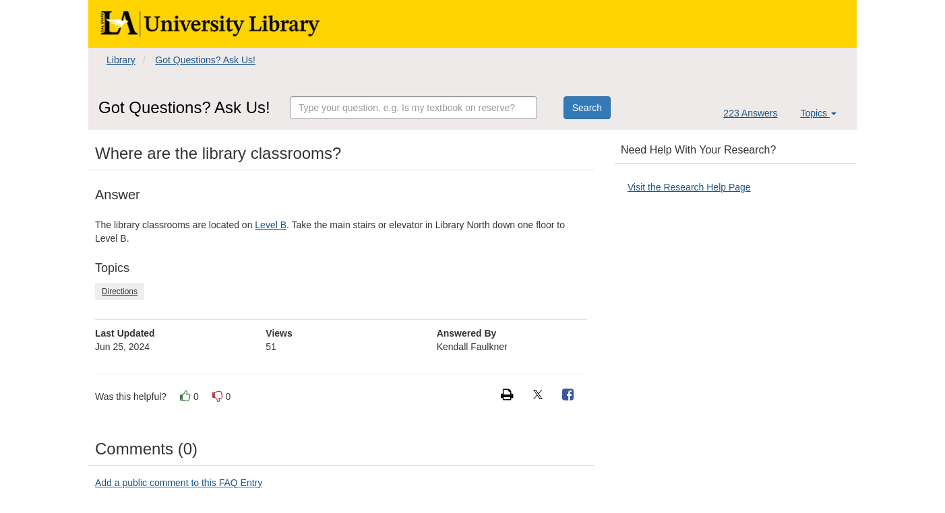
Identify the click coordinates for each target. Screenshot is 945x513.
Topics (818, 113)
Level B (270, 224)
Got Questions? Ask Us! (205, 60)
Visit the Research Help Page (689, 187)
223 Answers (750, 113)
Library (120, 60)
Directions (120, 291)
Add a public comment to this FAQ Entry (178, 482)
